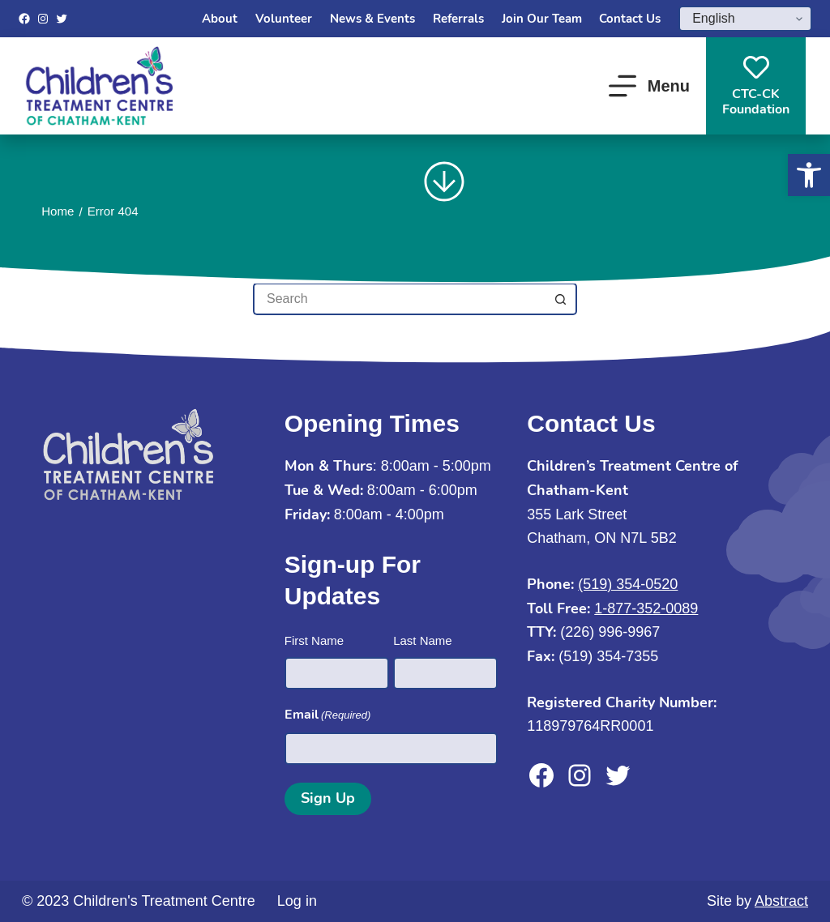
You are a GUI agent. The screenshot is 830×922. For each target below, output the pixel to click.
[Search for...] (399, 299)
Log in (297, 901)
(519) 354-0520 (628, 584)
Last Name (422, 640)
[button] (809, 175)
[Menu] (649, 86)
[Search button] (561, 299)
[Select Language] (745, 19)
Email (328, 715)
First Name (314, 640)
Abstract (781, 901)
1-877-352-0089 (646, 608)
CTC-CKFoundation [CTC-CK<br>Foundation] (755, 86)
